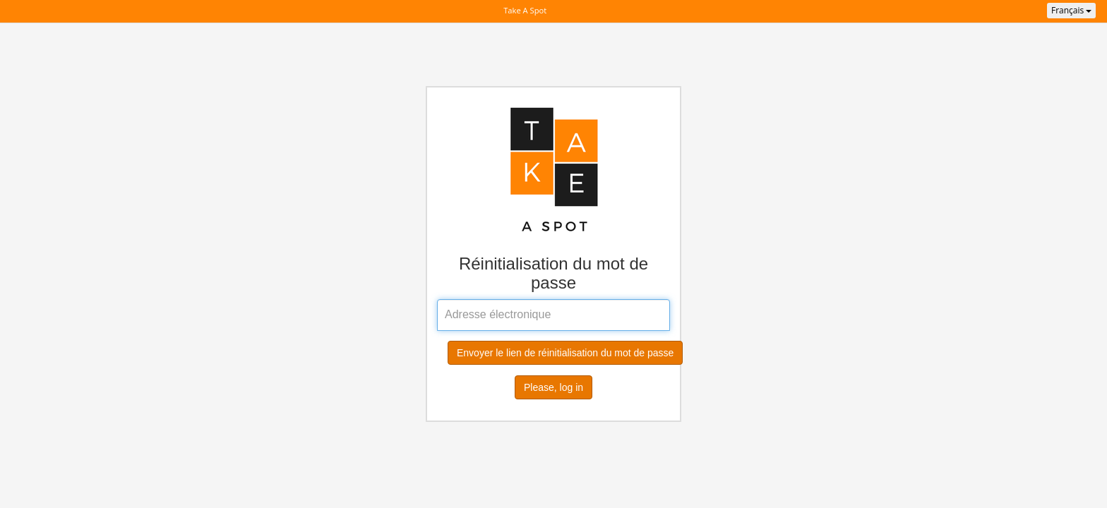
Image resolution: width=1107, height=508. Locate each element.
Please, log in (553, 387)
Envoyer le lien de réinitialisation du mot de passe (565, 352)
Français (1071, 10)
